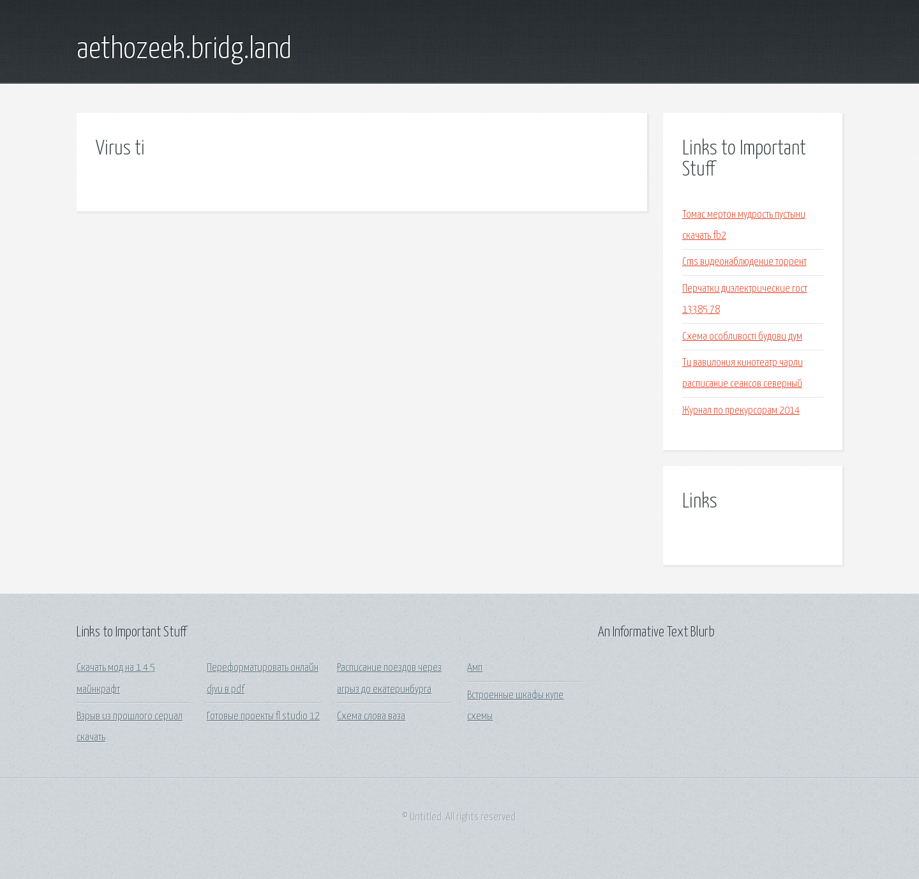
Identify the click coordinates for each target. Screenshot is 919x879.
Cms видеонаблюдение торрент (744, 262)
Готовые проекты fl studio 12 (263, 716)
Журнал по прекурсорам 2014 (741, 410)
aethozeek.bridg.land (184, 49)
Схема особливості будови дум (742, 336)
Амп (474, 668)
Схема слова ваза (371, 716)
